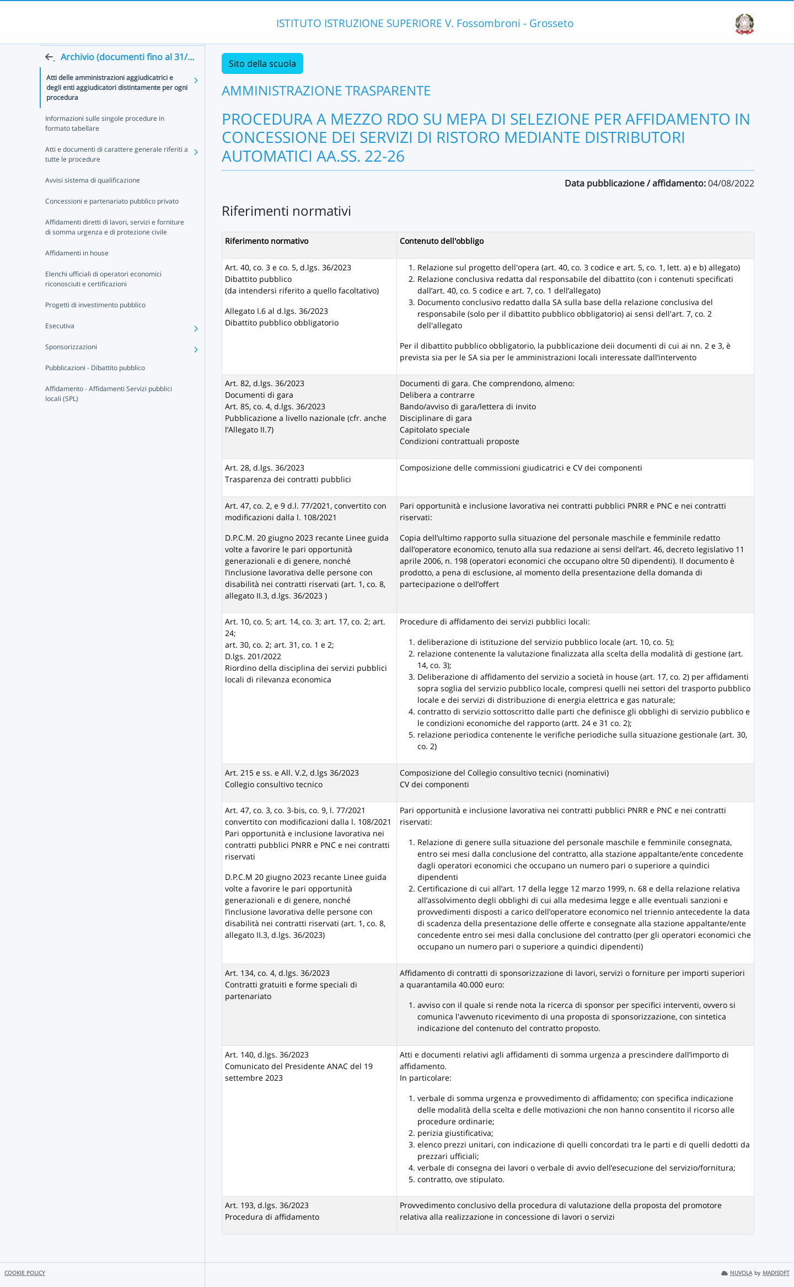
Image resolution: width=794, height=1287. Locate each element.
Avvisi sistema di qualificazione (92, 201)
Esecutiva (59, 346)
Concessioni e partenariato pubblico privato (112, 222)
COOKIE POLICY (24, 1273)
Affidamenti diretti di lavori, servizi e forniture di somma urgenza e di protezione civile (114, 248)
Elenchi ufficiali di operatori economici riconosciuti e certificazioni (103, 299)
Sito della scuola (262, 63)
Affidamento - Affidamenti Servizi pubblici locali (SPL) (108, 414)
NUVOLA (736, 1273)
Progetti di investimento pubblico (95, 325)
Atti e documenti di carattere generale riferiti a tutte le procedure (116, 175)
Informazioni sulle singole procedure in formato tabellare (104, 144)
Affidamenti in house (77, 274)
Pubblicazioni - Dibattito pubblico (95, 388)
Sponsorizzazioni (71, 367)
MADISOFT (776, 1273)
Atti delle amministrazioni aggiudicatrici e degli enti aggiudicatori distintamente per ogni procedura (116, 108)
